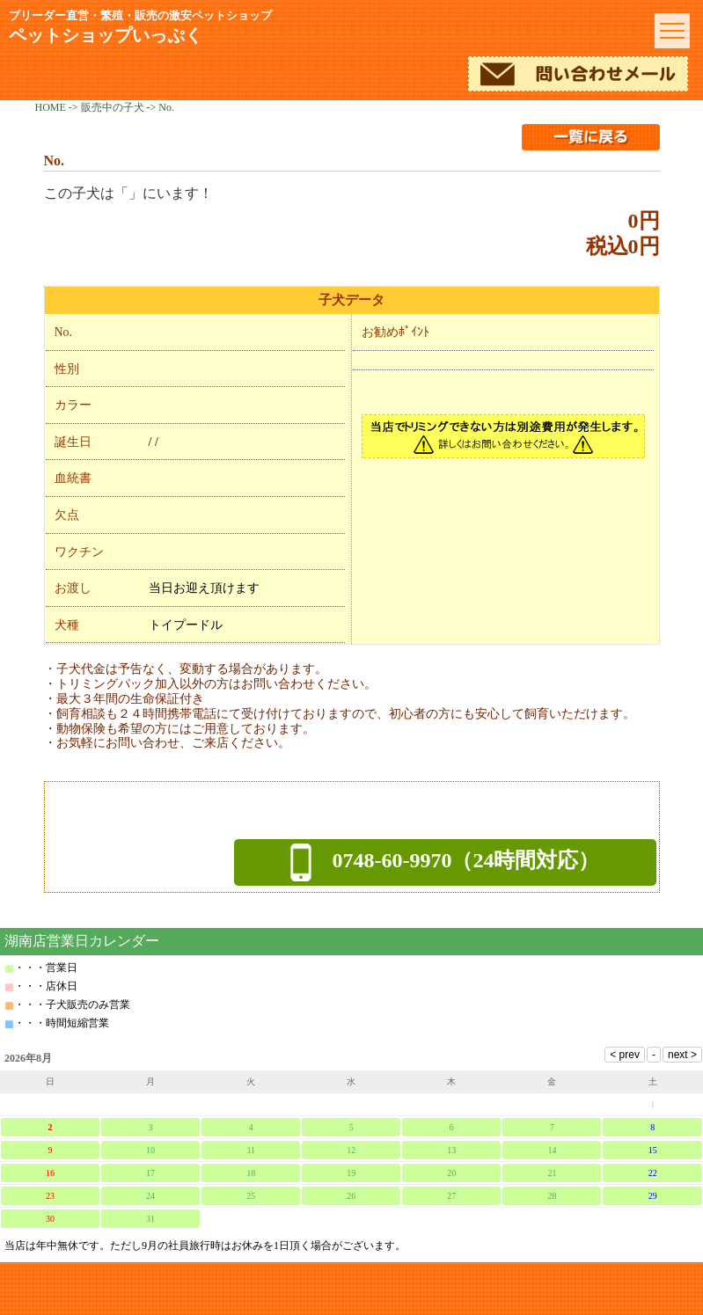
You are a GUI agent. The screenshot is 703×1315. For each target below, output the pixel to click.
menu (672, 30)
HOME (50, 107)
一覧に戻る (591, 137)
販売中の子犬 (112, 107)
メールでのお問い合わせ (578, 73)
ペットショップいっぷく (325, 27)
